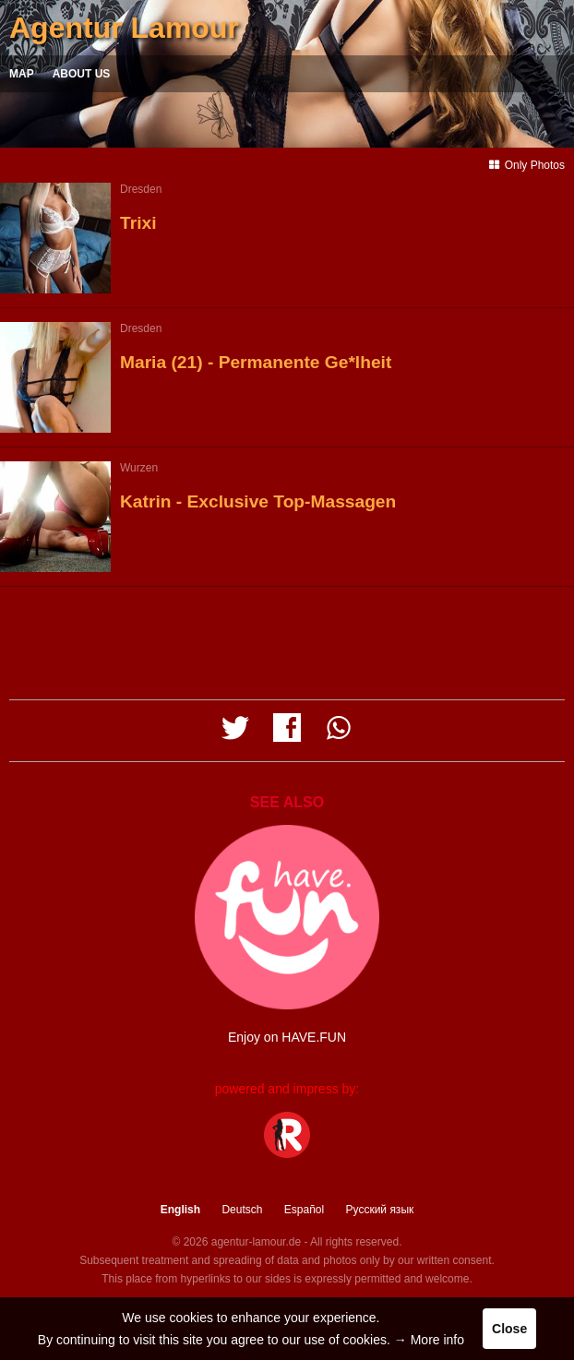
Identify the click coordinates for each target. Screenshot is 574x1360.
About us (82, 73)
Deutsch (241, 1209)
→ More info (429, 1339)
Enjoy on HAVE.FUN (287, 1037)
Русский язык (380, 1209)
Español (304, 1209)
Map (21, 73)
